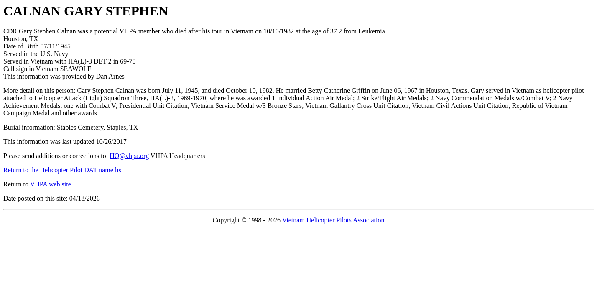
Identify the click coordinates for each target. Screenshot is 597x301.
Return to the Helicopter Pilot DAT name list (63, 169)
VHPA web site (50, 184)
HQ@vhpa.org (129, 155)
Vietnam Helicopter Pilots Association (333, 220)
